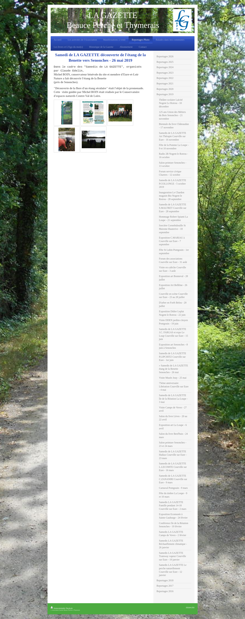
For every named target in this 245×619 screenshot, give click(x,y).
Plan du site (69, 608)
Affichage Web (190, 607)
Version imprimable (58, 608)
